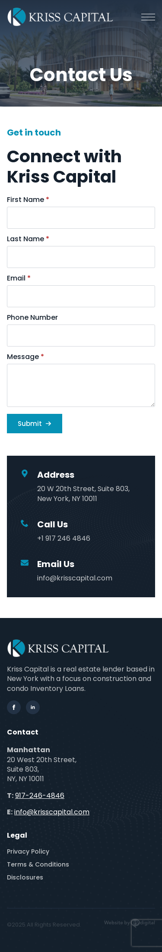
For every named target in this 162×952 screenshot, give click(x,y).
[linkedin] (33, 707)
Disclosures (25, 877)
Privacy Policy (28, 851)
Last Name (28, 239)
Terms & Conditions (38, 864)
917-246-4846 (39, 796)
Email (19, 278)
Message (25, 356)
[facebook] (14, 707)
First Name (28, 199)
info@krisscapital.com (51, 812)
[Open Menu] (148, 17)
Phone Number (32, 317)
